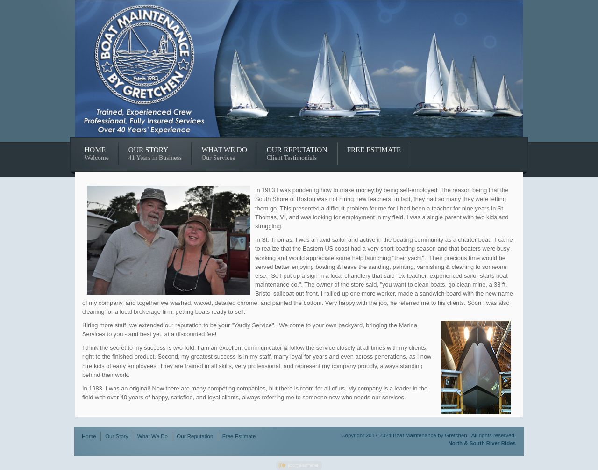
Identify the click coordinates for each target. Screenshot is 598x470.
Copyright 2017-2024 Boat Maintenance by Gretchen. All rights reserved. (428, 435)
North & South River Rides (482, 443)
